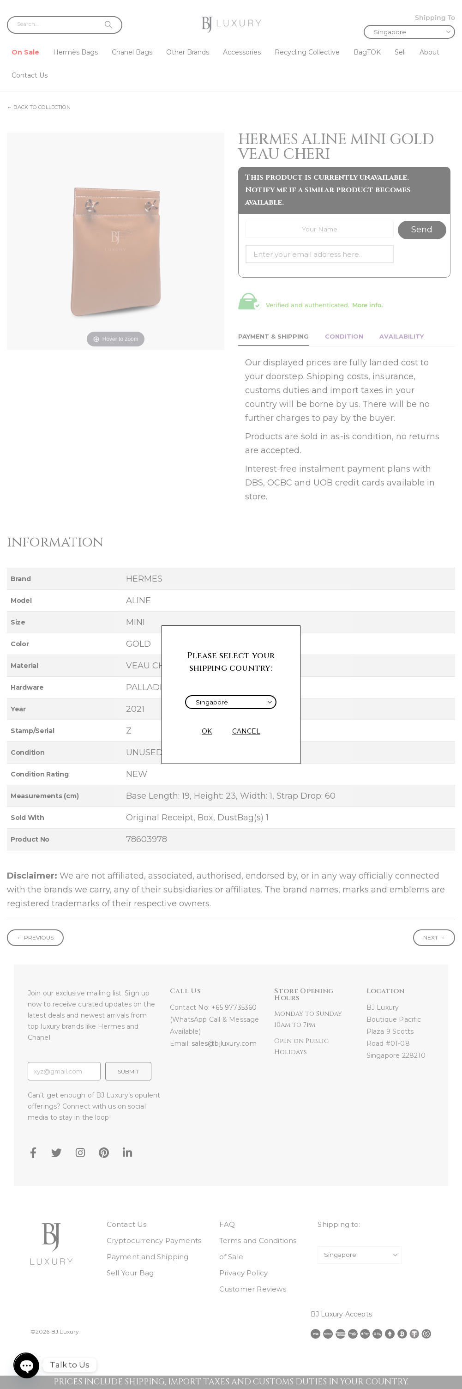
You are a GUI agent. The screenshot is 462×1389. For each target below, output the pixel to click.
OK (207, 731)
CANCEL (246, 731)
